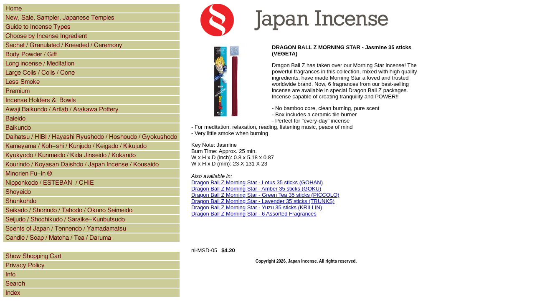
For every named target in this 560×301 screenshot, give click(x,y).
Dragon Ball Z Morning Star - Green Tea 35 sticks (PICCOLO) (265, 195)
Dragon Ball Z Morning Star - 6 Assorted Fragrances (254, 214)
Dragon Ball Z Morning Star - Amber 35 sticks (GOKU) (256, 189)
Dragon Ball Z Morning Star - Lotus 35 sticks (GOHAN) (257, 182)
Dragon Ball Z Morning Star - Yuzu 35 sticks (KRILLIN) (256, 207)
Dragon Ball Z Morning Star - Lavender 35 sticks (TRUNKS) (262, 201)
